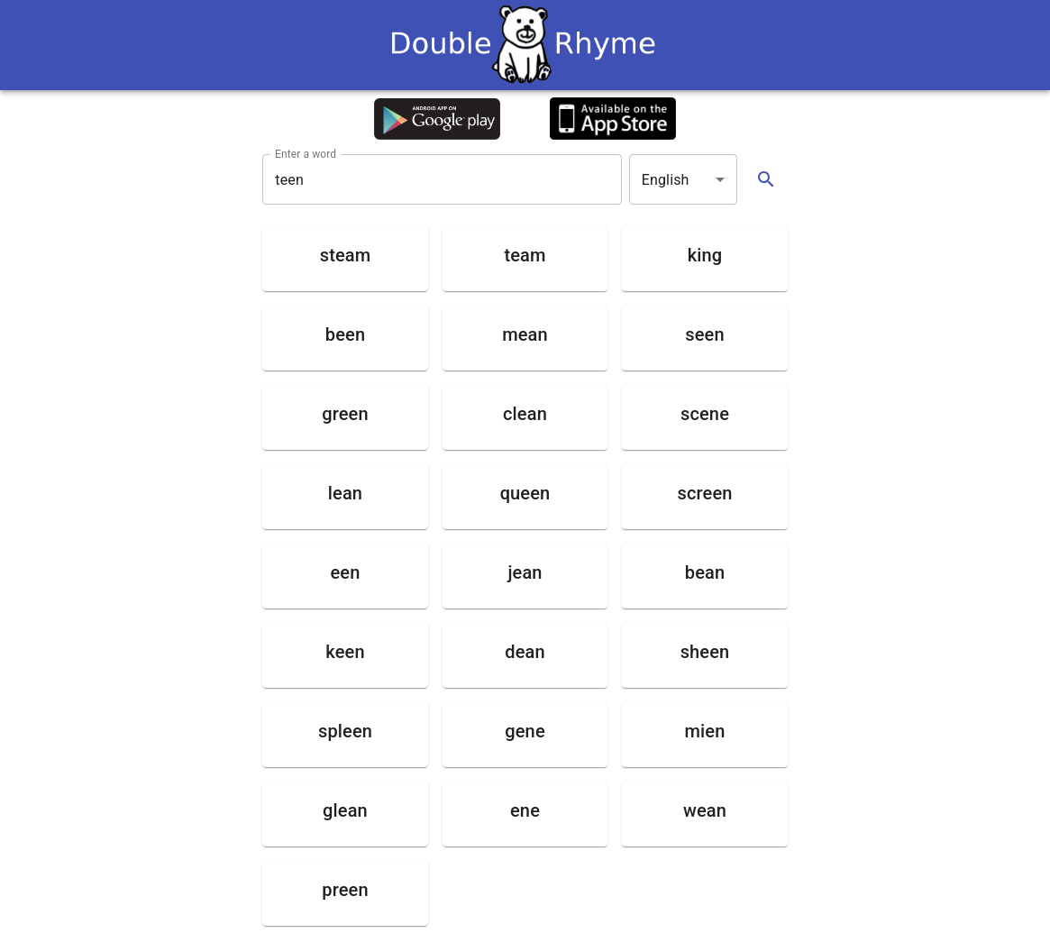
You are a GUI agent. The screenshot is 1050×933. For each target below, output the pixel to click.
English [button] (665, 179)
